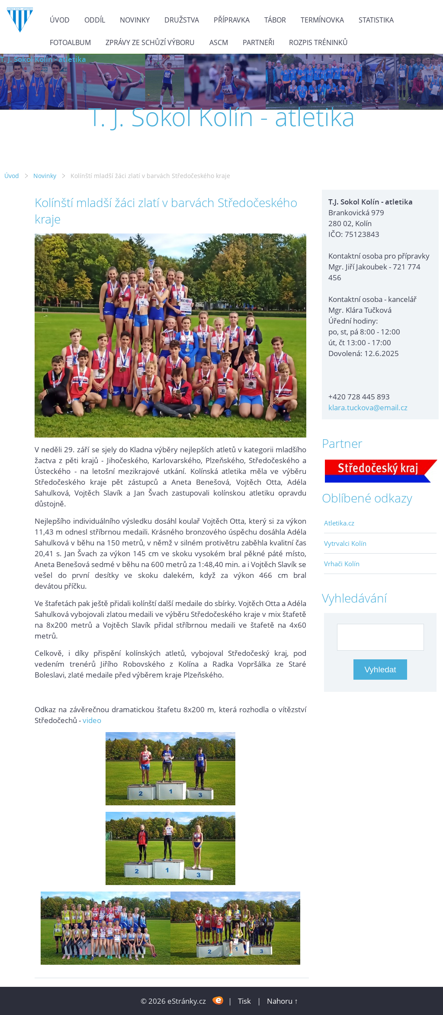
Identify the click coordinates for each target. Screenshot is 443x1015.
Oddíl (94, 20)
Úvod (60, 20)
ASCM (218, 42)
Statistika (376, 20)
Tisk (244, 1001)
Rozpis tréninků (318, 42)
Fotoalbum (70, 42)
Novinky (135, 20)
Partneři (258, 42)
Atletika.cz (339, 523)
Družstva (181, 20)
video (92, 720)
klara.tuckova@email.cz (368, 407)
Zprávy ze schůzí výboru (150, 42)
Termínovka (322, 20)
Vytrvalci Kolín (345, 543)
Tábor (275, 20)
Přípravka (232, 20)
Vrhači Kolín (342, 563)
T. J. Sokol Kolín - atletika (43, 59)
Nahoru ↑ (282, 1001)
